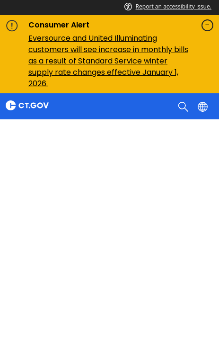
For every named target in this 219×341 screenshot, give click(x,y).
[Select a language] (204, 106)
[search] (184, 106)
